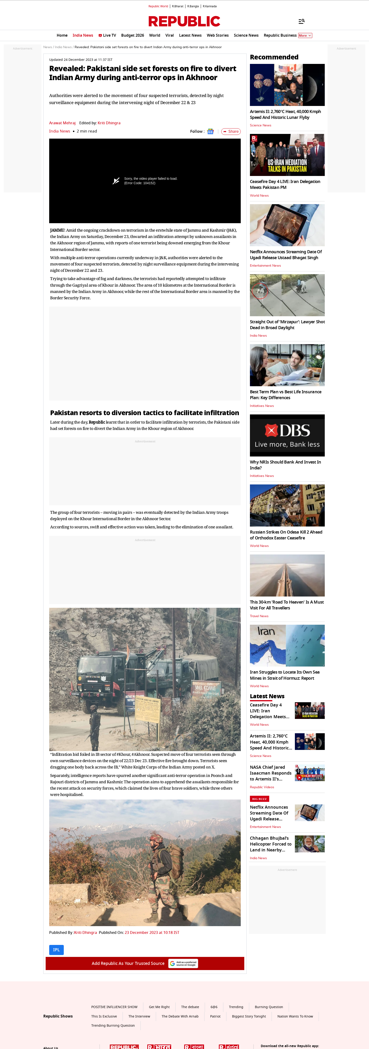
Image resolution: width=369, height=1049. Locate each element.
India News (59, 131)
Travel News (259, 616)
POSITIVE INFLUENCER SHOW (114, 1007)
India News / (64, 47)
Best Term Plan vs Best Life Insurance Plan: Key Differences (285, 395)
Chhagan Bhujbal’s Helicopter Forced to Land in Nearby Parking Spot (271, 847)
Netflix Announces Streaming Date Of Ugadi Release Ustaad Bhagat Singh (286, 255)
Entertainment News (265, 265)
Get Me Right (159, 1007)
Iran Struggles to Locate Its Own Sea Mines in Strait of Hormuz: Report (285, 675)
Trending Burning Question (113, 1025)
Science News (260, 125)
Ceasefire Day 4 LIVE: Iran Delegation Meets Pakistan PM (285, 185)
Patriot (215, 1016)
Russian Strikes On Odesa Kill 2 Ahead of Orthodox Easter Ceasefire (286, 535)
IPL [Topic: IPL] (56, 950)
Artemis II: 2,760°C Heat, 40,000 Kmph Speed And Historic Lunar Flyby (285, 115)
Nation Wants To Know (295, 1016)
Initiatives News (262, 406)
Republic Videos (262, 787)
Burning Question (269, 1007)
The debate (190, 1007)
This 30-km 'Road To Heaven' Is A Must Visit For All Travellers (287, 605)
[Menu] (299, 21)
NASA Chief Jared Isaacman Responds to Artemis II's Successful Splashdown (271, 779)
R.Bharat (177, 6)
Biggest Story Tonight (249, 1016)
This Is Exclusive (104, 1016)
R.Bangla (193, 6)
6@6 (214, 1007)
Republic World (158, 6)
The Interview (139, 1016)
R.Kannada (210, 6)
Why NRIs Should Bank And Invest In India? (285, 465)
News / (48, 47)
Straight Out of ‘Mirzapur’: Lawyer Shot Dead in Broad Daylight (287, 325)
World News (259, 195)
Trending (236, 1007)
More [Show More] (305, 35)
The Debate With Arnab (180, 1016)
